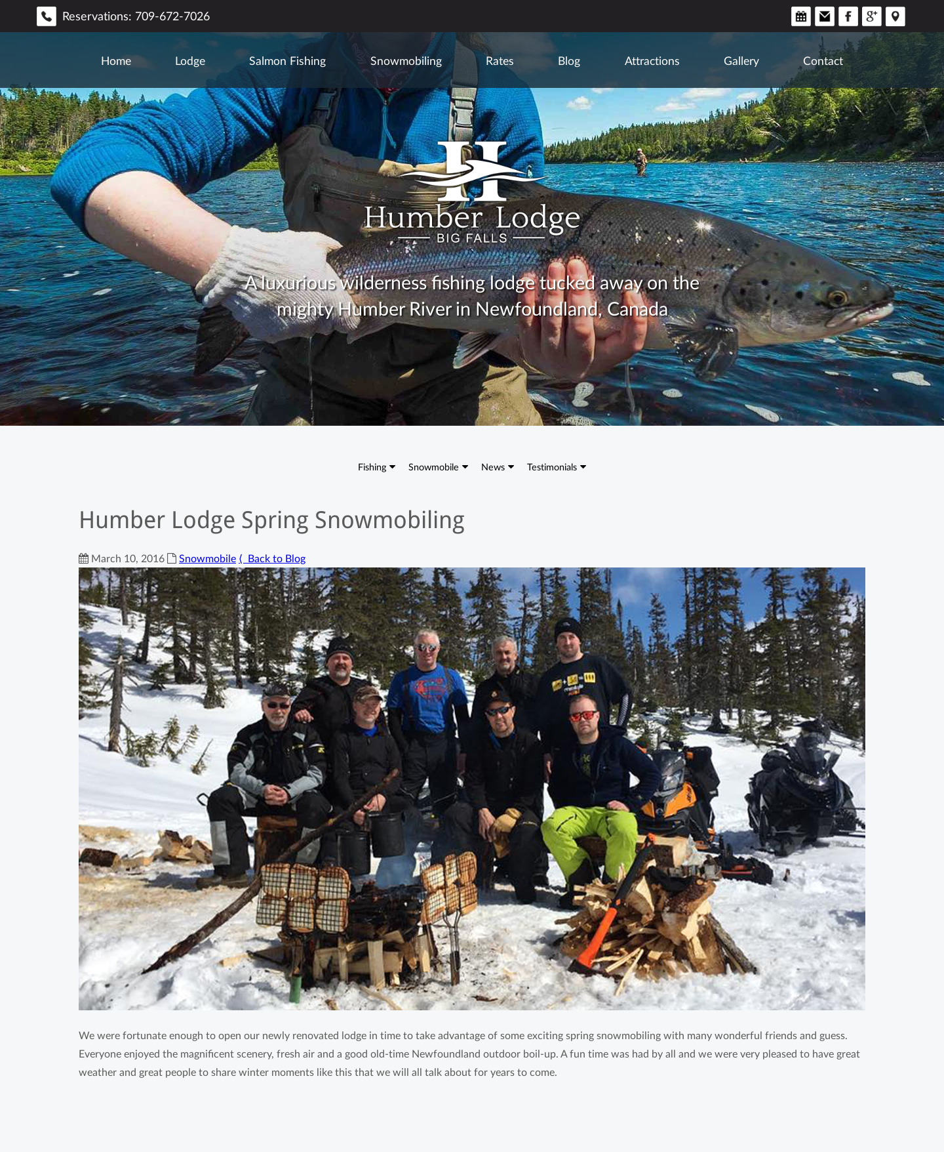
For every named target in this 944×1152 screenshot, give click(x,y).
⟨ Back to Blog (272, 558)
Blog (569, 60)
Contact (823, 60)
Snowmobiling (406, 60)
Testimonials (552, 466)
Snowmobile (433, 466)
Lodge (190, 60)
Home (116, 60)
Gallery (741, 60)
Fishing (372, 466)
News (493, 466)
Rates (500, 60)
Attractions (652, 60)
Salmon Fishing (287, 60)
